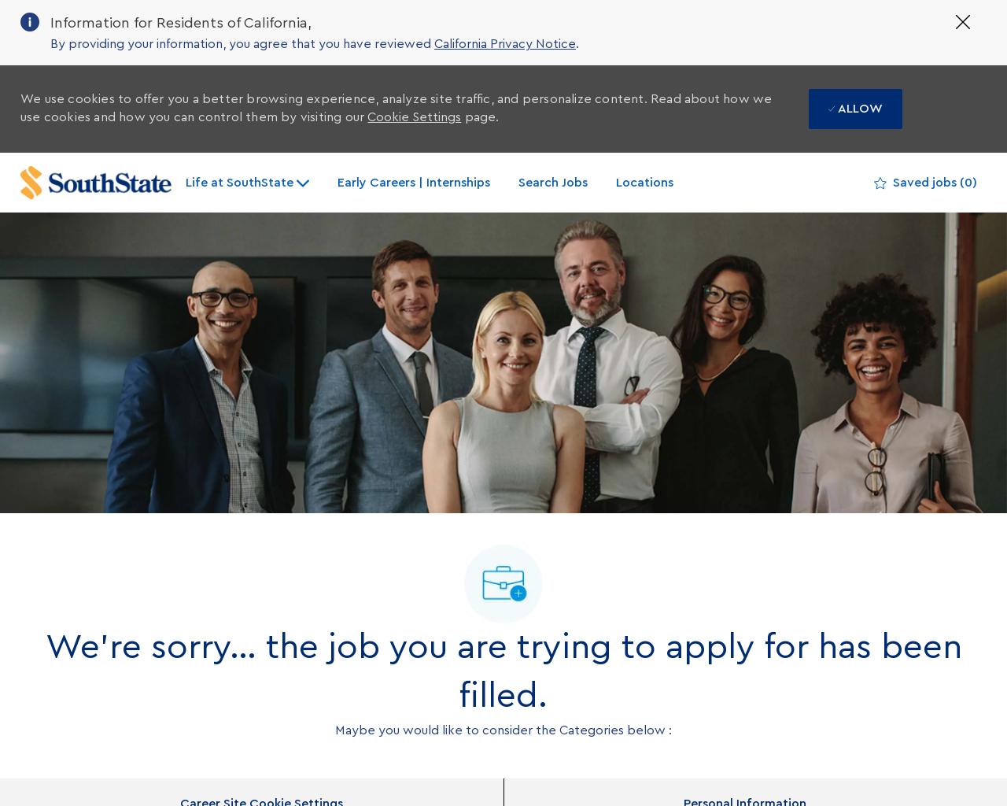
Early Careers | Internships (414, 182)
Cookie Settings (414, 117)
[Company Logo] (96, 183)
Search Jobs (553, 182)
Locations (644, 182)
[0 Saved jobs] (925, 183)
